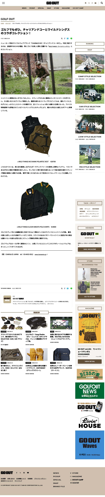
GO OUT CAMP (82, 10)
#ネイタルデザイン (85, 218)
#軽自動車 (82, 213)
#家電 (81, 210)
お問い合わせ (11, 480)
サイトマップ (18, 482)
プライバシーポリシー (40, 480)
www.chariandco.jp (42, 256)
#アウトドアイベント (93, 213)
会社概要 (3, 480)
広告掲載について (21, 480)
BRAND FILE (59, 488)
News (20, 10)
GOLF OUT (8, 25)
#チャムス (87, 210)
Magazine (68, 10)
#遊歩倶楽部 (95, 210)
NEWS (56, 475)
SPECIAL (39, 10)
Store (57, 10)
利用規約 (30, 480)
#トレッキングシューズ (92, 215)
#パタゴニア (95, 218)
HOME (2, 25)
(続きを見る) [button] (50, 305)
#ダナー (82, 215)
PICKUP (29, 10)
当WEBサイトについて (7, 482)
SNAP (48, 10)
